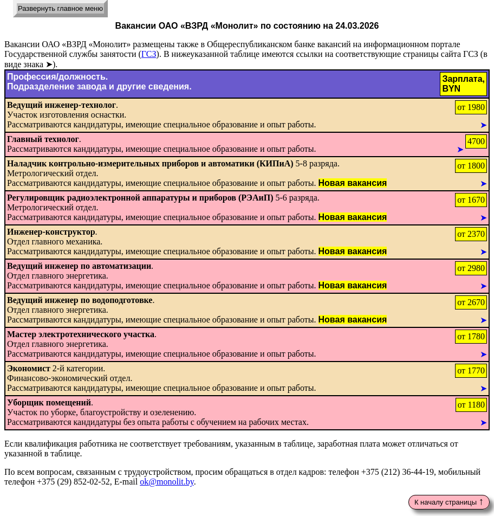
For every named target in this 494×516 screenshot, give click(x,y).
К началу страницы (449, 501)
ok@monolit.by (166, 481)
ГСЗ (149, 54)
